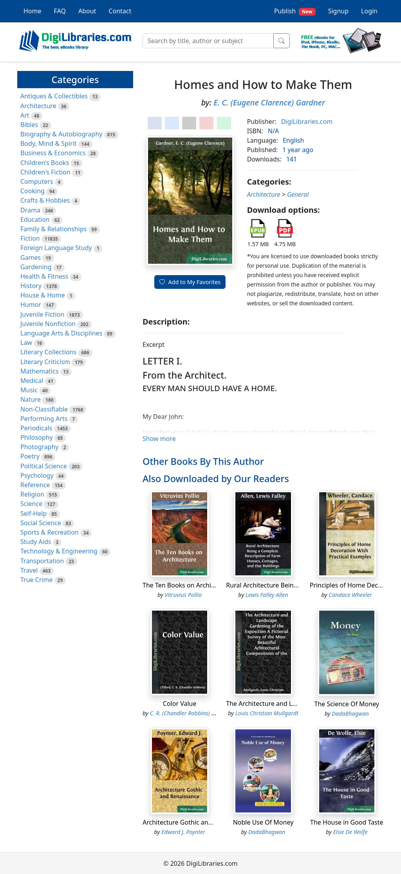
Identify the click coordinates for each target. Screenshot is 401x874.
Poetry (30, 456)
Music (29, 390)
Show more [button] (159, 438)
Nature (30, 399)
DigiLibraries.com (306, 121)
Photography (39, 446)
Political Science (43, 466)
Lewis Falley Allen (267, 594)
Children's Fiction (45, 172)
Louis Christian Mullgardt (266, 713)
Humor (30, 304)
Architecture (38, 106)
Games (30, 257)
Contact (119, 11)
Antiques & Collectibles (54, 96)
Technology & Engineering (59, 551)
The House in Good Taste (346, 822)
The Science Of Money (346, 704)
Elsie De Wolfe (350, 832)
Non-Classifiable (44, 409)
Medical (31, 380)
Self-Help (33, 513)
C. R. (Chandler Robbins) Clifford (190, 713)
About (87, 11)
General (298, 194)
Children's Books (44, 162)
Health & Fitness (44, 276)
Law (26, 342)
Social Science (40, 523)
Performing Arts (43, 418)
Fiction (30, 238)
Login (369, 11)
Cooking (32, 191)
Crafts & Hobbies (45, 200)
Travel (29, 570)
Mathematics (39, 371)
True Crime (36, 579)
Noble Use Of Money (263, 822)
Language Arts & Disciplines (61, 333)
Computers (36, 181)
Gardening (36, 267)
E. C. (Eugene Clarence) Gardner (269, 102)
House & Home (42, 295)
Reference (35, 485)
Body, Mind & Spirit (48, 143)
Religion (32, 494)
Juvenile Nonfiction (48, 323)
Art (24, 115)
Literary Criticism (45, 361)
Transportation (42, 561)
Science (31, 503)
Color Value (180, 703)
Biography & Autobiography (61, 134)
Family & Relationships (53, 229)
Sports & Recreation (49, 532)
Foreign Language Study (56, 247)
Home (32, 11)
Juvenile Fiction (42, 314)
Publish (295, 11)
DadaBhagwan (350, 713)
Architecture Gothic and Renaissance (196, 822)
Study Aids (35, 541)
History (31, 285)
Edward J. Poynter (183, 832)
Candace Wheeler (350, 594)
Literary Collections (48, 352)
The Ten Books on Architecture (187, 585)
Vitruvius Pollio (183, 594)
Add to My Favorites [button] (189, 282)
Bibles (29, 124)
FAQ (60, 11)
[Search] (208, 40)
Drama (30, 210)
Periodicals (36, 428)
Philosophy (36, 437)
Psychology (37, 475)
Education (35, 219)
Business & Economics (53, 153)
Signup (338, 11)
